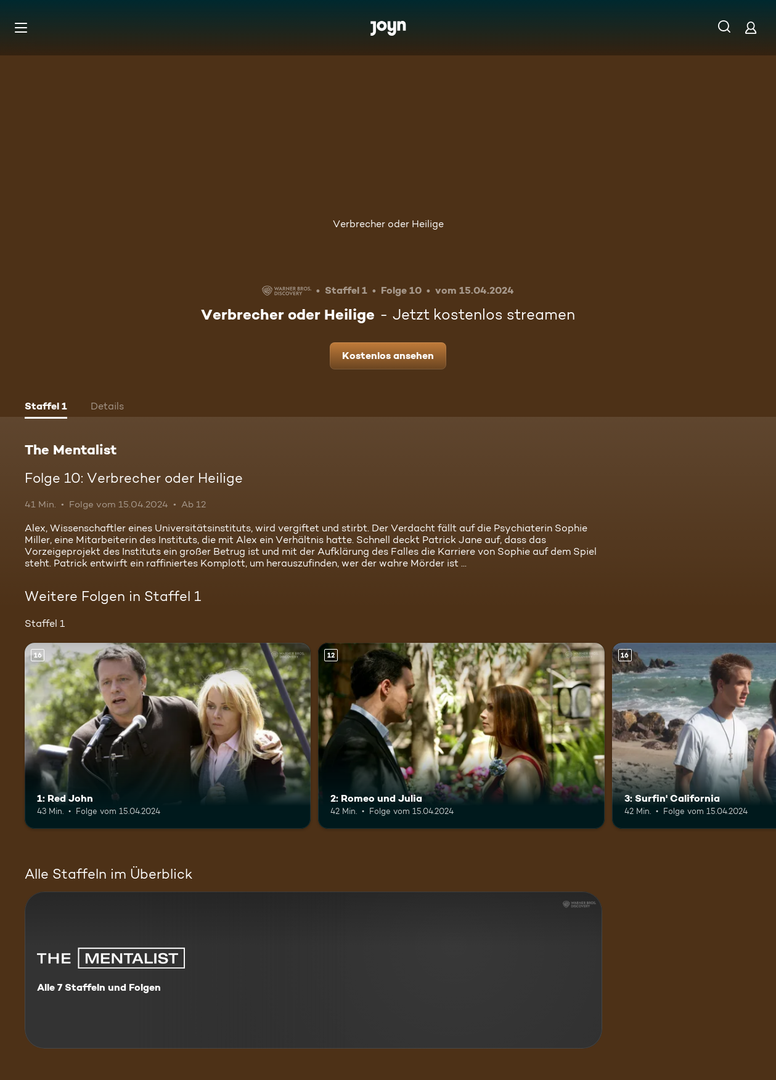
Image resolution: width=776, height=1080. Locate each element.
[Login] (750, 27)
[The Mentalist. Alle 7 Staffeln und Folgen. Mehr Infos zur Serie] (313, 970)
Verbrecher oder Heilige (388, 224)
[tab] (46, 408)
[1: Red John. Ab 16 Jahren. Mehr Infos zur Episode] (168, 736)
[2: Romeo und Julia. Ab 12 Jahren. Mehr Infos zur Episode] (461, 736)
